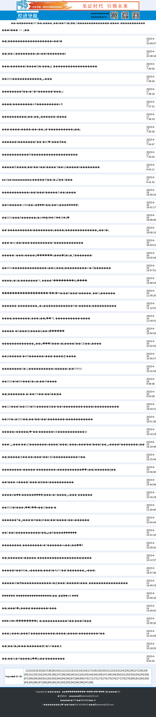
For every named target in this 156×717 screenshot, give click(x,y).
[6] (43, 670)
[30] (26, 674)
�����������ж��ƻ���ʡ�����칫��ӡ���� (39, 192)
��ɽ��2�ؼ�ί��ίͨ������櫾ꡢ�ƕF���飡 (32, 646)
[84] (26, 682)
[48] (110, 674)
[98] (91, 682)
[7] (46, 670)
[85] (31, 682)
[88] (45, 682)
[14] (76, 670)
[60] (40, 678)
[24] (122, 670)
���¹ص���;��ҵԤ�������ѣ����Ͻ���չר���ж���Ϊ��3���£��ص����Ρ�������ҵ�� (73, 444)
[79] (128, 678)
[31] (31, 674)
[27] (136, 670)
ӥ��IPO (62, 23)
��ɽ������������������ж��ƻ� (32, 41)
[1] (27, 670)
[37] (59, 674)
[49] (114, 674)
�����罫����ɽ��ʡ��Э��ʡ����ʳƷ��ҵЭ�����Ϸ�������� (51, 167)
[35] (49, 674)
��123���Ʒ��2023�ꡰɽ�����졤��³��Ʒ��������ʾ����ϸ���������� (60, 406)
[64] (59, 678)
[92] (63, 682)
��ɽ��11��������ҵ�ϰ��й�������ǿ (34, 53)
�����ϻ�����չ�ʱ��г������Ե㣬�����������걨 (44, 431)
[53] (133, 674)
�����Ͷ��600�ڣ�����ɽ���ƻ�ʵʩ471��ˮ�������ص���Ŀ (49, 570)
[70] (86, 678)
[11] (62, 670)
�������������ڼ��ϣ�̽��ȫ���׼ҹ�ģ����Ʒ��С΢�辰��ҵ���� (51, 343)
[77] (119, 678)
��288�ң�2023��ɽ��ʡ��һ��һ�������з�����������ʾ (47, 419)
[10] (57, 670)
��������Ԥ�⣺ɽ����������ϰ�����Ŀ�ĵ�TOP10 (42, 368)
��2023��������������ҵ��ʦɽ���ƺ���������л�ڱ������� (56, 268)
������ (86, 23)
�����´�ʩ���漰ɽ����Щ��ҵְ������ (33, 331)
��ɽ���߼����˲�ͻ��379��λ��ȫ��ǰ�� (31, 394)
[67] (73, 678)
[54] (138, 674)
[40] (73, 674)
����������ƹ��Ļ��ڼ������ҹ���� (34, 116)
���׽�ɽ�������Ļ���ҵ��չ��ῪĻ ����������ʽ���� (46, 318)
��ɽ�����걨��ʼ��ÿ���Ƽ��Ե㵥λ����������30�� (43, 457)
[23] (118, 670)
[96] (82, 682)
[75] (110, 678)
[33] (40, 674)
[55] (142, 674)
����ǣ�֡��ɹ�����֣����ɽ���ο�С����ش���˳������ (47, 494)
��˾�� (53, 23)
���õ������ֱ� (100, 13)
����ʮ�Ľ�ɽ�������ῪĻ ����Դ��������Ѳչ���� (44, 280)
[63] (54, 678)
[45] (96, 674)
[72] (96, 678)
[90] (54, 682)
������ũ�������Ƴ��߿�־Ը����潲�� (34, 142)
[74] (105, 678)
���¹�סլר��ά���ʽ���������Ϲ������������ (42, 242)
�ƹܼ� (70, 23)
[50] (119, 674)
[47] (105, 674)
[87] (40, 682)
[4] (37, 670)
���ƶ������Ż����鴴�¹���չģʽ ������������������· (50, 66)
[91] (59, 682)
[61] (45, 678)
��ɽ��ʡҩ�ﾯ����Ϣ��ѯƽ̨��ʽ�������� (33, 658)
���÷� (117, 23)
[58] (31, 678)
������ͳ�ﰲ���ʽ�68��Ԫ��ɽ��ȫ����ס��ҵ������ (45, 520)
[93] (68, 682)
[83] (147, 678)
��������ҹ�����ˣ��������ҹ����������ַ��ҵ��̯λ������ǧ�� (59, 469)
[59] (35, 678)
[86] (35, 682)
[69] (82, 678)
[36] (54, 674)
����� (27, 23)
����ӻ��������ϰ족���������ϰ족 (32, 104)
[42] (82, 674)
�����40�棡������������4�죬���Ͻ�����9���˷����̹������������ (65, 583)
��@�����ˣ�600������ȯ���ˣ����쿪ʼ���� (39, 356)
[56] (147, 674)
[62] (49, 678)
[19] (99, 670)
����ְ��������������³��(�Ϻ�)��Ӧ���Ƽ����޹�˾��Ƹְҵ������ (58, 293)
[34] (45, 674)
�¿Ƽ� (76, 23)
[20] (104, 670)
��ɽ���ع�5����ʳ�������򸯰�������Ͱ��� (29, 608)
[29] (145, 670)
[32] (35, 674)
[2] (30, 670)
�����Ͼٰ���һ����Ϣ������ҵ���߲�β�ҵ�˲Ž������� (47, 255)
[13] (71, 670)
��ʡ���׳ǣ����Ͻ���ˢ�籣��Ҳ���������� (38, 482)
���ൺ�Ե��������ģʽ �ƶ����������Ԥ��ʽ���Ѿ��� (46, 621)
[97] (86, 682)
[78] (124, 678)
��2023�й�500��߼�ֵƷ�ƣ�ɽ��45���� (29, 381)
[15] (80, 670)
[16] (85, 670)
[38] (63, 674)
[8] (50, 670)
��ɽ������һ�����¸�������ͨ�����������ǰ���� (47, 558)
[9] (53, 670)
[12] (67, 670)
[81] (138, 678)
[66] (68, 678)
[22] (113, 670)
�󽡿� (109, 23)
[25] (127, 670)
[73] (100, 678)
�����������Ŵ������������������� (40, 154)
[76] (114, 678)
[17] (90, 670)
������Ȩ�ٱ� (99, 17)
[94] (73, 682)
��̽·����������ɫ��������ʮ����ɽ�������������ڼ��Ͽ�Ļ (55, 230)
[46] (100, 674)
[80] (133, 678)
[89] (49, 682)
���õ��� (10, 30)
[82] (142, 678)
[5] (40, 670)
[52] (128, 674)
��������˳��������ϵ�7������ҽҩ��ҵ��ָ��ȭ (42, 545)
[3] (33, 670)
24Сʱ (35, 23)
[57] (26, 678)
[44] (91, 674)
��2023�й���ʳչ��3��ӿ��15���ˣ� (29, 507)
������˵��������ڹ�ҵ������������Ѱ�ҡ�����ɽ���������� (59, 305)
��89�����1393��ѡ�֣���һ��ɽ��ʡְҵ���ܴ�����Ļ (40, 205)
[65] (63, 678)
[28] (141, 670)
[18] (94, 670)
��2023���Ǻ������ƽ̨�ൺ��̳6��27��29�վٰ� (35, 217)
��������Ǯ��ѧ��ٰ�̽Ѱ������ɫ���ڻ (33, 91)
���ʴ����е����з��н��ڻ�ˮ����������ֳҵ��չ (41, 129)
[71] (91, 678)
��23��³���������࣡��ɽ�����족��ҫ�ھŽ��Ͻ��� (37, 179)
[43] (86, 674)
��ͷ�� (16, 23)
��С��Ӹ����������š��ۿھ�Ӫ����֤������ (39, 532)
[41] (77, 674)
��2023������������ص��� (27, 79)
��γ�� (42, 23)
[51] (124, 674)
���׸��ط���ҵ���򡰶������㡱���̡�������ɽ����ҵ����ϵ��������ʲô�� (53, 633)
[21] (108, 670)
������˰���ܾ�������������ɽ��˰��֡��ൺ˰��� (40, 595)
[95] (77, 682)
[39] (68, 674)
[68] (77, 678)
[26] (131, 670)
